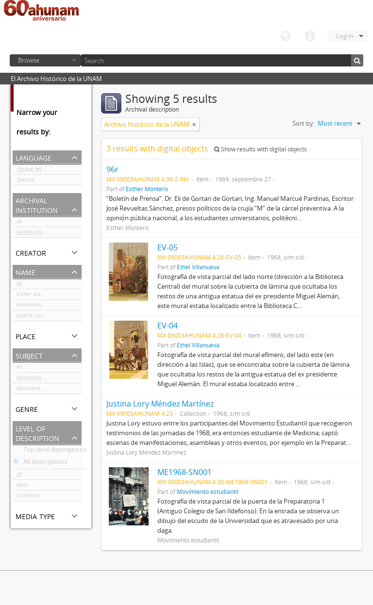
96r (112, 169)
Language (285, 36)
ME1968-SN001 (184, 472)
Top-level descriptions (49, 451)
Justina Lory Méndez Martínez (49, 317)
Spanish (25, 181)
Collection (28, 497)
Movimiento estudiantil (44, 306)
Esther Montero (35, 296)
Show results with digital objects (260, 149)
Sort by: (303, 123)
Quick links (310, 36)
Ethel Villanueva (198, 267)
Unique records (34, 170)
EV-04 (167, 325)
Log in (345, 36)
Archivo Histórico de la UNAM (49, 233)
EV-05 (167, 247)
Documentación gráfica (43, 390)
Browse (28, 60)
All (19, 223)
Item (22, 486)
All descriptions (40, 463)
